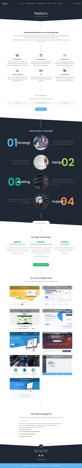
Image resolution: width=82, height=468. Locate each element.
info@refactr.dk (56, 465)
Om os (54, 3)
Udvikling (21, 3)
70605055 (76, 4)
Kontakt (60, 3)
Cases (48, 3)
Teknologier (40, 3)
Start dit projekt (41, 223)
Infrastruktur (31, 3)
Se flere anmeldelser (41, 264)
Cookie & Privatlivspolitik (41, 459)
